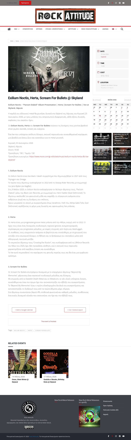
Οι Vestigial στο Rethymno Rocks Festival (120, 167)
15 (116, 116)
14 (111, 116)
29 (116, 124)
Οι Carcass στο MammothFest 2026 (101, 168)
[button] (18, 29)
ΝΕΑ (15, 29)
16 (122, 116)
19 (100, 120)
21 (111, 120)
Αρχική (105, 414)
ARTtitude (72, 29)
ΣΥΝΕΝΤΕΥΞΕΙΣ (28, 29)
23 (122, 120)
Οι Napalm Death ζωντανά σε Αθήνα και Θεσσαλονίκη (101, 138)
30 (111, 107)
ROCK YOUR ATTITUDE (89, 29)
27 (94, 107)
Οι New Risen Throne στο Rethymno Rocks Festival (122, 153)
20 (105, 120)
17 (128, 116)
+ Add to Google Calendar (24, 310)
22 (116, 120)
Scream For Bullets (42, 330)
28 (100, 107)
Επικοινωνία (107, 401)
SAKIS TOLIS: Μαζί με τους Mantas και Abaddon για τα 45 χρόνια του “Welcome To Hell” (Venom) (121, 135)
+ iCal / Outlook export (75, 310)
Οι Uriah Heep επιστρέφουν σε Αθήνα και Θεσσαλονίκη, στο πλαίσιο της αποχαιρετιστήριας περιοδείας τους (101, 149)
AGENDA (105, 29)
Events (17, 41)
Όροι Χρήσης (108, 406)
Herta (30, 330)
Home (12, 41)
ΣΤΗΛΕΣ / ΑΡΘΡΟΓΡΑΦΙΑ (54, 29)
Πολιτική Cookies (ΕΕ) (110, 410)
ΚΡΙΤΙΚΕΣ (39, 29)
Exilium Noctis (19, 330)
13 (105, 116)
